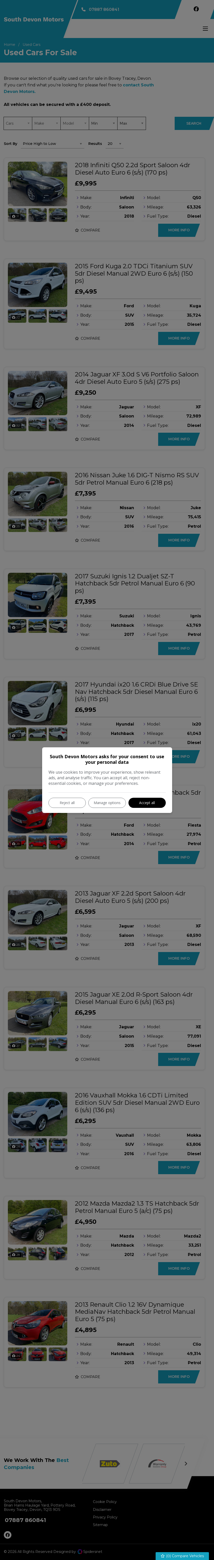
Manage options (107, 802)
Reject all (67, 802)
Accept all (147, 802)
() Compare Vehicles (182, 1556)
